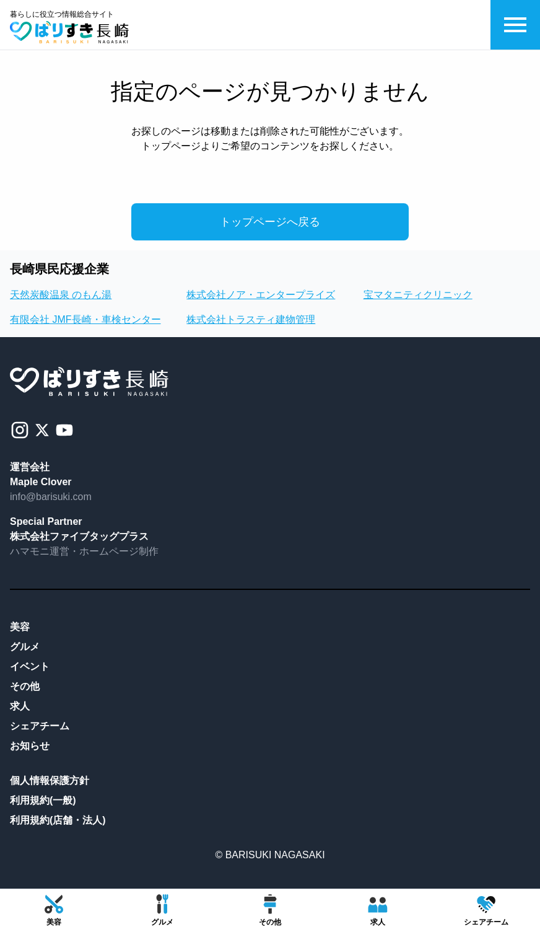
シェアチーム (39, 726)
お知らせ (30, 746)
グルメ (25, 646)
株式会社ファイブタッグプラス (79, 536)
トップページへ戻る (270, 222)
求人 (20, 706)
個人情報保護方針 (49, 780)
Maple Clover (41, 482)
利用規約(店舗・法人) (58, 820)
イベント (30, 666)
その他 (25, 686)
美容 (20, 627)
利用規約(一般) (43, 800)
